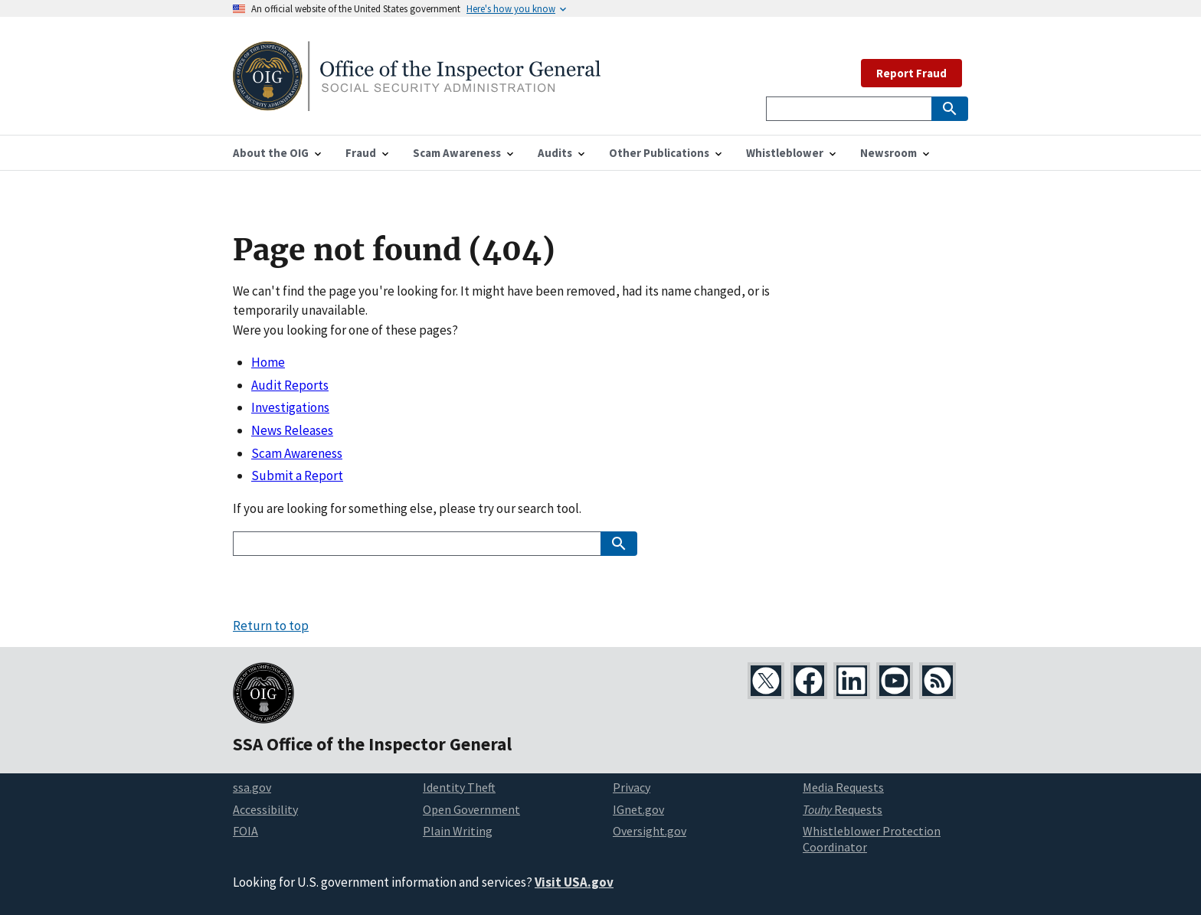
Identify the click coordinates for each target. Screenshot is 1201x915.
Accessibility (265, 809)
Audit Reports (290, 385)
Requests (842, 809)
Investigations (290, 407)
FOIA (245, 830)
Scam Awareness (296, 453)
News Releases (292, 430)
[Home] (416, 101)
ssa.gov (252, 787)
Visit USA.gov (574, 882)
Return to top (271, 625)
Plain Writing (458, 830)
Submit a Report (297, 475)
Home (268, 362)
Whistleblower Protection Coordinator (872, 839)
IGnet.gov (638, 809)
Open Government (471, 809)
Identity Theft (459, 787)
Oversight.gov (649, 830)
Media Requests (843, 787)
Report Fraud (911, 73)
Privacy (631, 787)
